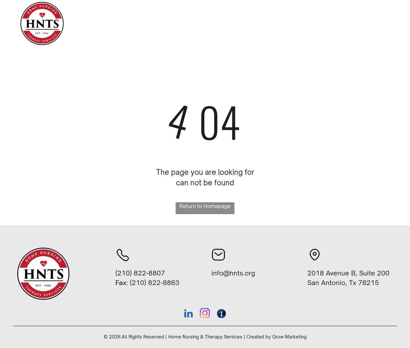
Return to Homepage (205, 206)
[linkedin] (188, 314)
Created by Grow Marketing (277, 336)
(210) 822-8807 (140, 273)
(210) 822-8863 (154, 283)
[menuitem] (142, 24)
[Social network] (221, 314)
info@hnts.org (233, 273)
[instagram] (205, 314)
